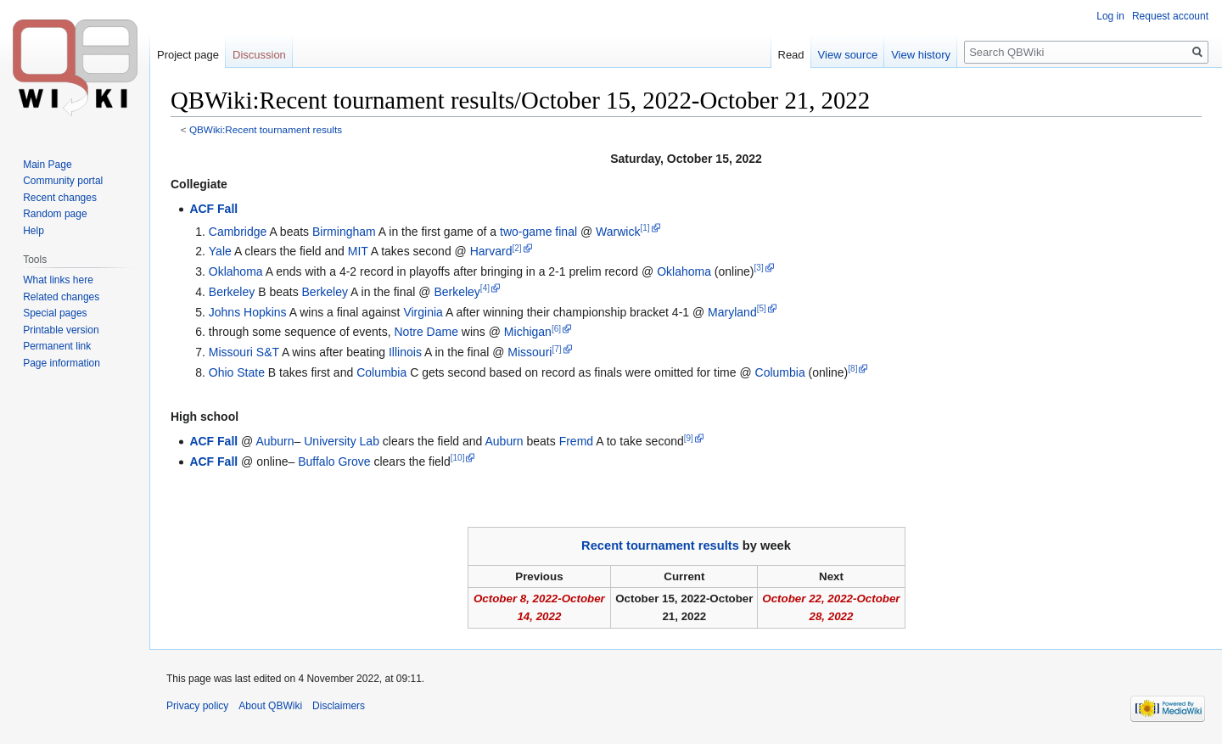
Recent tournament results (660, 545)
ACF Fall (213, 208)
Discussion (259, 54)
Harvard (491, 251)
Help (33, 231)
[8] (852, 368)
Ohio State (237, 372)
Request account (1170, 16)
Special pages (55, 313)
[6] (556, 328)
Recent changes (60, 198)
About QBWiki (270, 706)
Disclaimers (338, 706)
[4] (485, 288)
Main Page (47, 165)
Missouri (529, 352)
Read (791, 54)
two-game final (538, 231)
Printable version (60, 330)
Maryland (732, 312)
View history (920, 54)
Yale (220, 251)
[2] (516, 248)
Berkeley (232, 292)
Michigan (528, 331)
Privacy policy (197, 706)
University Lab (341, 441)
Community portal (63, 181)
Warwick (618, 231)
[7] (556, 349)
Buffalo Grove (334, 461)
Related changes (61, 297)
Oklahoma (236, 271)
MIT (358, 251)
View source (848, 54)
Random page (55, 214)
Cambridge (237, 231)
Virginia (422, 312)
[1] (644, 227)
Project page (188, 54)
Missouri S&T (244, 352)
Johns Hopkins (248, 312)
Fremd (576, 441)
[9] (688, 438)
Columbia (381, 372)
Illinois (405, 352)
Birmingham (344, 231)
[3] (759, 267)
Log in (1110, 16)
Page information (61, 363)
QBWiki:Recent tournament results (265, 129)
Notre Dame (426, 331)
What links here (58, 280)
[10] (458, 457)
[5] (761, 308)
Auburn (274, 441)
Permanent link (57, 346)
